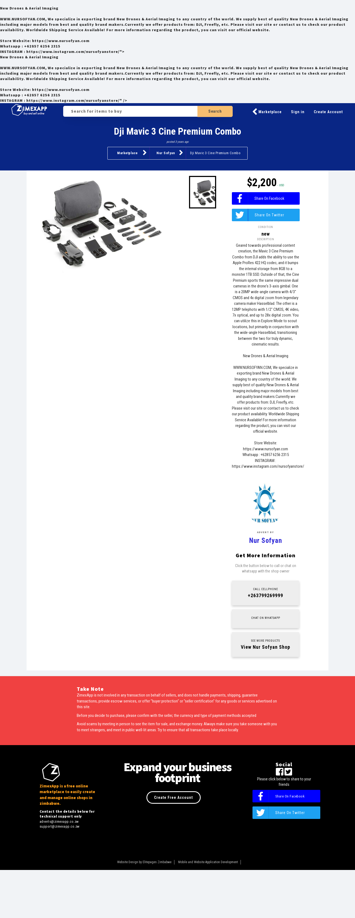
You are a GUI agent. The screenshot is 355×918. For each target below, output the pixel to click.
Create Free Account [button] (173, 845)
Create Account (328, 112)
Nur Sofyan (169, 152)
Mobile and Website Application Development (208, 910)
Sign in (298, 112)
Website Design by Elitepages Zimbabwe (144, 910)
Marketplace (267, 112)
